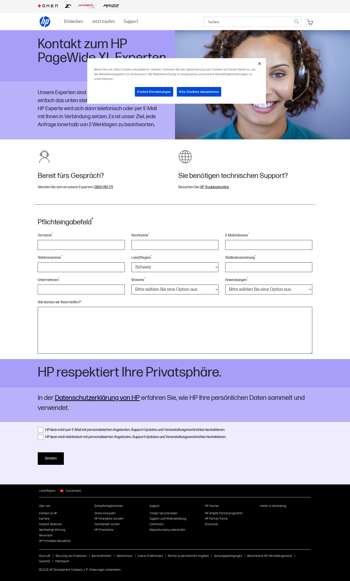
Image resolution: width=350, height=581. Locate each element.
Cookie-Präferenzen (150, 556)
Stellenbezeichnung (240, 257)
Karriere (44, 519)
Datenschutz (124, 556)
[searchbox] (247, 22)
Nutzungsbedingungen (228, 556)
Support (155, 506)
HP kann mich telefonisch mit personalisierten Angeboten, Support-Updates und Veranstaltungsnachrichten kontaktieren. (132, 437)
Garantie (44, 561)
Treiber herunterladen (163, 513)
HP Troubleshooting (214, 187)
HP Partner (212, 506)
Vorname (45, 235)
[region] (176, 81)
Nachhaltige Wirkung (52, 530)
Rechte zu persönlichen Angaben (188, 556)
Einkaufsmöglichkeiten (108, 506)
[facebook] (269, 514)
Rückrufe (44, 556)
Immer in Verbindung (273, 506)
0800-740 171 (103, 187)
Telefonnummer (50, 257)
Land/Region (141, 257)
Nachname (140, 235)
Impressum (62, 561)
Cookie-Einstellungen (154, 92)
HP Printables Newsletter (55, 541)
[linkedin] (262, 514)
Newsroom (46, 535)
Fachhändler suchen (107, 524)
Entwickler (211, 524)
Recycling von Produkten (71, 556)
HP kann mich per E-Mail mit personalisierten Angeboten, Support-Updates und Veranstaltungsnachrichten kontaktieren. (131, 430)
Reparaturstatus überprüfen (167, 530)
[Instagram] (277, 514)
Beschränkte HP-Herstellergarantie (269, 556)
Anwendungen (236, 279)
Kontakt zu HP (48, 513)
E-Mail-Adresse (237, 235)
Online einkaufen (105, 513)
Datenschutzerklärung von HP (97, 398)
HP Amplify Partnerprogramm (223, 513)
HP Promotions (103, 530)
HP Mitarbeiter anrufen (108, 519)
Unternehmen (48, 279)
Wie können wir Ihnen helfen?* (59, 302)
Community (157, 524)
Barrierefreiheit (101, 556)
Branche (138, 279)
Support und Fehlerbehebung (168, 519)
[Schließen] (260, 63)
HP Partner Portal (216, 519)
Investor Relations (50, 524)
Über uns (44, 506)
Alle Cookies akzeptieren (199, 92)
